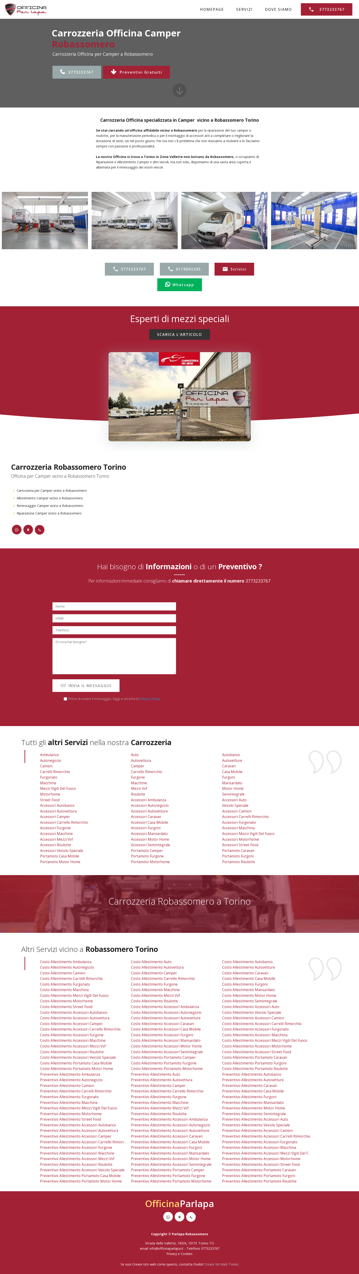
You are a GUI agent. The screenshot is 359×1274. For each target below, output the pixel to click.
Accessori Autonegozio (150, 805)
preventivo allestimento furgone (158, 1096)
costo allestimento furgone (154, 984)
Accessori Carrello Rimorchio (64, 822)
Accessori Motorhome (240, 839)
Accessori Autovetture (149, 811)
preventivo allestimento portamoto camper (167, 1170)
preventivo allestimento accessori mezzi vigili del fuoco (269, 1153)
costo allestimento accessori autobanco (73, 1012)
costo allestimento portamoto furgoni (254, 1063)
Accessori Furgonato (239, 822)
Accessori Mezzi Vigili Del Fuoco (248, 833)
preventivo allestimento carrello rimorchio (167, 1091)
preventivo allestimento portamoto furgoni (258, 1175)
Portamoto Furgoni (238, 856)
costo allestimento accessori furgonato (255, 1029)
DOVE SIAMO (278, 9)
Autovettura (141, 760)
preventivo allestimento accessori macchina (259, 1147)
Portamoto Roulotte (238, 861)
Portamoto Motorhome (150, 861)
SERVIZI (244, 9)
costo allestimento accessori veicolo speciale (78, 1057)
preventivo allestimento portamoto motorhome (171, 1181)
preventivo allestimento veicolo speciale (256, 1125)
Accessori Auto (234, 800)
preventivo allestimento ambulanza (70, 1074)
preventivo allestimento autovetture (253, 1080)
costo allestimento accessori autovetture (166, 1018)
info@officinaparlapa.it (166, 1248)
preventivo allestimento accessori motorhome (261, 1158)
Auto (135, 754)
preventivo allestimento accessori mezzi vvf (77, 1158)
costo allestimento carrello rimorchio (163, 978)
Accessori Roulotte (55, 845)
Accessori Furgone (55, 828)
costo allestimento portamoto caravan (254, 1057)
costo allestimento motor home (249, 995)
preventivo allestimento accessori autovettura (79, 1130)
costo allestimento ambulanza (65, 961)
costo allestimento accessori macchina (254, 1035)
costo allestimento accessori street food (256, 1052)
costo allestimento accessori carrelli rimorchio (262, 1023)
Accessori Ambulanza (148, 800)
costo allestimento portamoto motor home (76, 1068)
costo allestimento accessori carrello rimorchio (80, 1029)
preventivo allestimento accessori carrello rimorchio (84, 1142)
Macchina (48, 783)
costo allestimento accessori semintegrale (167, 1052)
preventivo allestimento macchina (68, 1102)
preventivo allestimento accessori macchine (77, 1153)
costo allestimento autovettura (157, 967)
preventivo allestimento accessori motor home (171, 1158)
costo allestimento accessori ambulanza (165, 1006)
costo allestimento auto (151, 961)
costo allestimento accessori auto (250, 1006)
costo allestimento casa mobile (248, 978)
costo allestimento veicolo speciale (251, 1012)
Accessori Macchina (238, 828)
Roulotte (138, 794)
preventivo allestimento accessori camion (257, 1130)
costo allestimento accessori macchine (73, 1040)
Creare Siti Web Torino (221, 1264)
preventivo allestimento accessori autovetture (170, 1130)
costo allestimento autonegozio (67, 967)
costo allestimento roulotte (154, 1001)
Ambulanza (49, 754)
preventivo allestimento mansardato (253, 1102)
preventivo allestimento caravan (249, 1085)
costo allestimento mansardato (248, 989)
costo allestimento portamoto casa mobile (76, 1063)
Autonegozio (50, 760)
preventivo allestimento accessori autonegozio (170, 1125)
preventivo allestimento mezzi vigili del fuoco (78, 1108)
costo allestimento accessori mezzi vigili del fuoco (264, 1040)
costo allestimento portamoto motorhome (167, 1068)
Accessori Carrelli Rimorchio (245, 816)
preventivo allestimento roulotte (159, 1113)
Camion (46, 766)
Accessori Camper (55, 816)
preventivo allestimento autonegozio (71, 1080)
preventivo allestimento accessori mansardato (170, 1153)
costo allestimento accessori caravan (162, 1023)
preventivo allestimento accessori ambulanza (169, 1119)
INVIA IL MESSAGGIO (86, 686)
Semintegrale (233, 794)
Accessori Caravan (146, 816)
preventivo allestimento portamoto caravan (259, 1170)
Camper (137, 766)
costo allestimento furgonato (65, 984)
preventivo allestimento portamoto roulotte (259, 1181)
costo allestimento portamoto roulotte (255, 1068)
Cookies (187, 1254)
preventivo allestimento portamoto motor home (81, 1181)
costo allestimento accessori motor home (166, 1046)
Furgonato (48, 777)
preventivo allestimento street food (70, 1119)
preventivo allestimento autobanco (251, 1074)
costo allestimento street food (66, 1006)
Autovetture (232, 760)
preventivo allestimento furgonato (69, 1096)
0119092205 (184, 269)
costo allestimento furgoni (245, 984)
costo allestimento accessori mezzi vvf (73, 1046)
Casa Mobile (232, 771)
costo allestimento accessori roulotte (72, 1052)
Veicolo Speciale (235, 805)
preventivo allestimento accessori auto (255, 1119)
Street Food (50, 800)
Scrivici (234, 269)
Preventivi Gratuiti (136, 72)
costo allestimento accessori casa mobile (166, 1029)
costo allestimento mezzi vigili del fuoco (74, 995)
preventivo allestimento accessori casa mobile (170, 1142)
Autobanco (231, 754)
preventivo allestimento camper (158, 1085)
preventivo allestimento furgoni (249, 1096)
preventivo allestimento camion (67, 1085)
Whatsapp (179, 285)
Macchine (139, 783)
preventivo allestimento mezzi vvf (160, 1108)
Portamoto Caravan (238, 850)
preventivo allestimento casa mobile (253, 1091)
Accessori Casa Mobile (149, 822)
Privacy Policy (150, 698)
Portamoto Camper (147, 850)
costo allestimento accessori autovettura (74, 1018)
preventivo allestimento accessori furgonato (259, 1142)
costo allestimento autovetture (248, 967)
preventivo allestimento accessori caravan (167, 1136)
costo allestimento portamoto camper (163, 1057)
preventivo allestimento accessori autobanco (78, 1125)
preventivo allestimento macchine (159, 1102)
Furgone (138, 777)
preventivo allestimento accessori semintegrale (171, 1164)
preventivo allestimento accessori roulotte (76, 1164)
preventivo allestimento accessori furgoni (166, 1147)
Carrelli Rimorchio (55, 771)
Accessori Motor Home (150, 839)
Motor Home (233, 788)
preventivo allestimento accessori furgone (76, 1147)
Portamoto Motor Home (60, 861)
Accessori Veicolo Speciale (61, 850)
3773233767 (76, 72)
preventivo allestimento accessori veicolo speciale (82, 1170)
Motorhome (50, 794)
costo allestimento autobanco (247, 961)
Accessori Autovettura (58, 811)
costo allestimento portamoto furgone (163, 1063)
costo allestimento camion (62, 973)
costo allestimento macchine (155, 989)
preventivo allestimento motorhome (71, 1113)
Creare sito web (144, 1264)
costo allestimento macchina (64, 989)
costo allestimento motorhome (66, 1001)
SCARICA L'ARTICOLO (179, 334)
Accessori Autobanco (57, 805)
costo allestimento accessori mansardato (166, 1040)
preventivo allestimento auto (155, 1074)
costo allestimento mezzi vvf (155, 995)
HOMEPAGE (212, 9)
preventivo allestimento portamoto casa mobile (80, 1175)
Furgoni (228, 777)
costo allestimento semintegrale (249, 1001)
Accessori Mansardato (149, 833)
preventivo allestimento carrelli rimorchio (76, 1091)
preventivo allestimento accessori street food (261, 1164)
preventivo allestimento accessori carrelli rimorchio (266, 1136)
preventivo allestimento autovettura (161, 1080)
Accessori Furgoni (145, 828)
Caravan (229, 766)
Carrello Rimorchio (146, 771)
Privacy (172, 1254)
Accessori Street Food (240, 845)
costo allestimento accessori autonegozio (166, 1012)
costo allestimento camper (154, 973)
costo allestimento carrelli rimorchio (71, 978)
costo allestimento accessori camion (253, 1018)
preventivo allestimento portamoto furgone (168, 1175)
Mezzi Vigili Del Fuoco (58, 788)
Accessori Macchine (56, 833)
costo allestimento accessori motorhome (257, 1046)
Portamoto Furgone (147, 856)
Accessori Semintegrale (150, 845)
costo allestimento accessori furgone (71, 1035)
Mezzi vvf (139, 788)
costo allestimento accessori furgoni (162, 1035)
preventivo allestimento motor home (253, 1108)
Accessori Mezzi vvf (56, 839)
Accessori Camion (236, 811)
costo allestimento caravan (245, 973)
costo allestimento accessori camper (71, 1023)
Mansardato (232, 783)
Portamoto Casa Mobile (59, 856)
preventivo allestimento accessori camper (76, 1136)
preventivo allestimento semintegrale (254, 1113)
